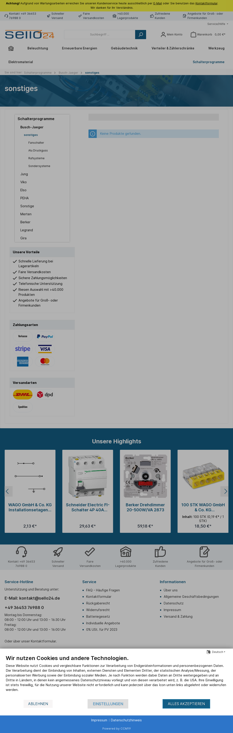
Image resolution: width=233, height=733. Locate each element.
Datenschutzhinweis (126, 720)
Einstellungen (108, 704)
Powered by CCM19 (116, 728)
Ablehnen (38, 704)
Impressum (99, 720)
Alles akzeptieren (186, 704)
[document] (116, 676)
